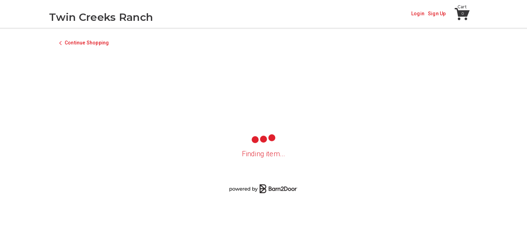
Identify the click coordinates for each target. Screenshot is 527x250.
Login (417, 13)
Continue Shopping (87, 42)
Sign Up (437, 13)
